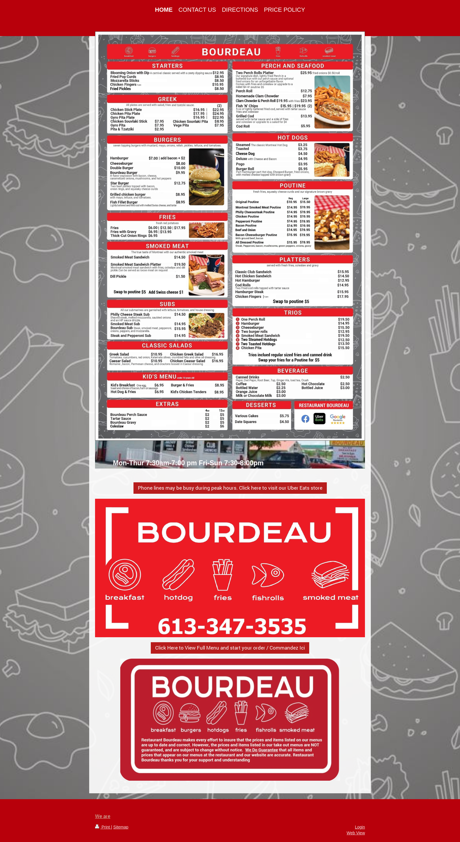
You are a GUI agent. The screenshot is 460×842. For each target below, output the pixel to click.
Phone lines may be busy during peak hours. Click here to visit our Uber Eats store (230, 487)
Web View (355, 833)
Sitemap (120, 827)
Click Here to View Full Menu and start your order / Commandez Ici (230, 647)
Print (103, 827)
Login (360, 827)
